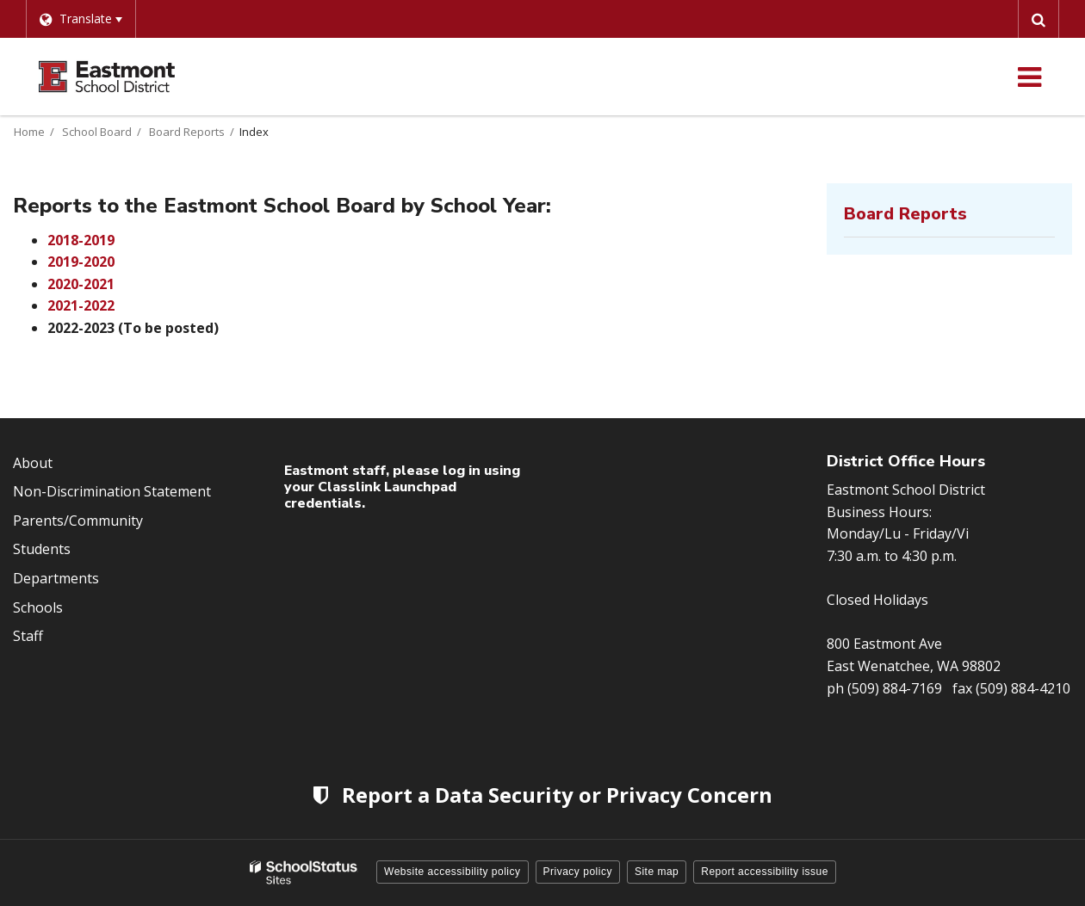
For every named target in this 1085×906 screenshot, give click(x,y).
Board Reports (187, 131)
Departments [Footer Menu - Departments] (56, 578)
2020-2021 (81, 283)
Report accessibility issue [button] (764, 872)
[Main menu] (1029, 76)
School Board (97, 131)
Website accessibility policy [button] (452, 872)
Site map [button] (657, 872)
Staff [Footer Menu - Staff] (28, 635)
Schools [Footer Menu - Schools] (38, 607)
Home (29, 131)
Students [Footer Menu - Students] (42, 548)
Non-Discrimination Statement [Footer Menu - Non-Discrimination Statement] (112, 491)
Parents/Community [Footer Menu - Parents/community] (78, 520)
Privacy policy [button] (577, 872)
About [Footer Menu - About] (33, 462)
